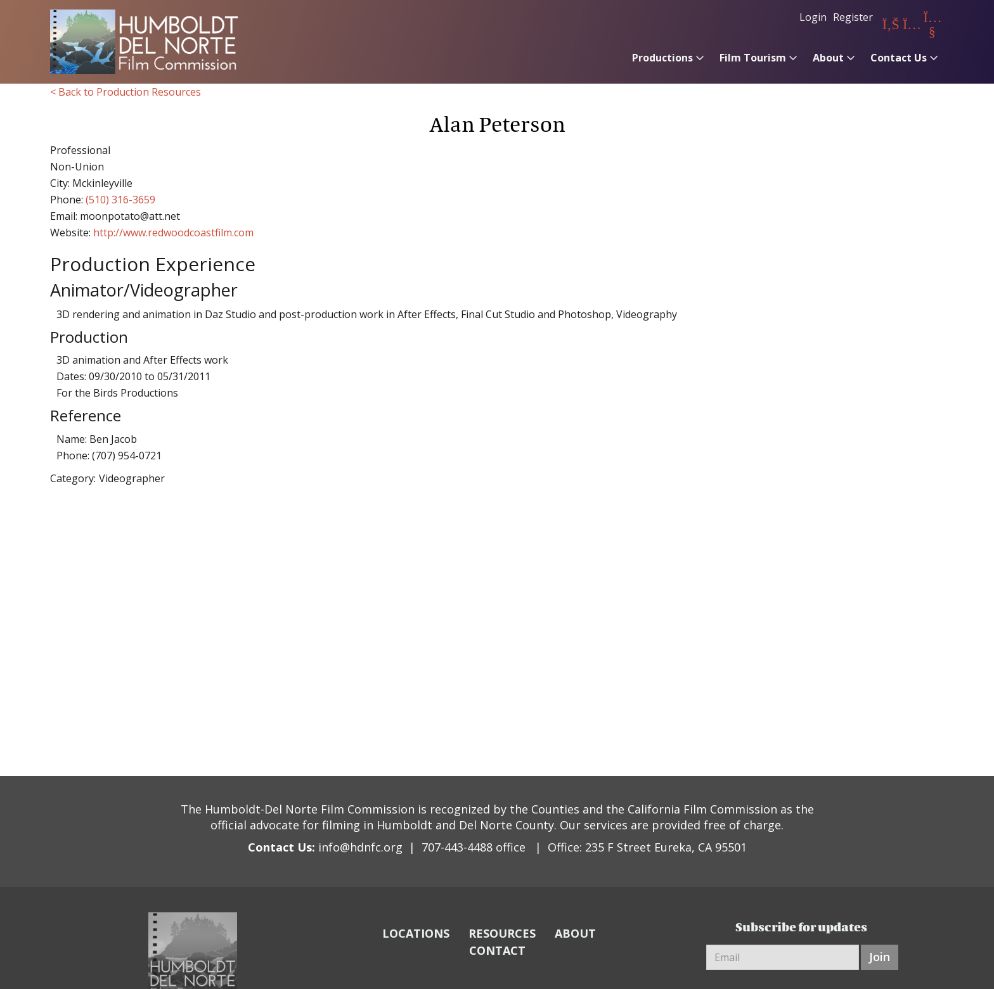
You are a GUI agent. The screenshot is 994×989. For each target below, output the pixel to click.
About (828, 58)
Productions (662, 58)
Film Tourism (753, 58)
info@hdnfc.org (360, 847)
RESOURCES (502, 933)
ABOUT (575, 933)
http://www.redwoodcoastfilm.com (173, 232)
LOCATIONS (415, 933)
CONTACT (497, 950)
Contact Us (898, 58)
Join (879, 956)
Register (853, 17)
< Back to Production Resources (125, 92)
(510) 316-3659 (120, 200)
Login (813, 17)
